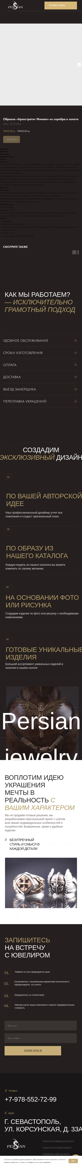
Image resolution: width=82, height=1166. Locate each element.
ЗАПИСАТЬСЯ (33, 1050)
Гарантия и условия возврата (57, 1147)
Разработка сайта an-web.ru (56, 1154)
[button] (60, 5)
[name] (41, 1025)
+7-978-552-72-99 (30, 1099)
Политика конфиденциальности (58, 1141)
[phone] (41, 1038)
